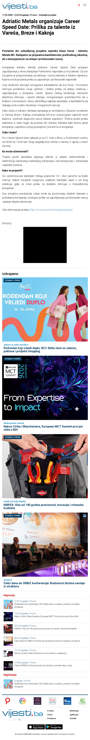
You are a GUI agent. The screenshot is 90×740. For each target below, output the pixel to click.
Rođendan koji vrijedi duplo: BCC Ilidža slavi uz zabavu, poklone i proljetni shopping (40, 349)
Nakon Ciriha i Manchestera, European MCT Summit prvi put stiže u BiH (43, 428)
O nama (50, 711)
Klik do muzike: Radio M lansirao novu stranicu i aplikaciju (40, 653)
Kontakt (73, 718)
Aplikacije (74, 715)
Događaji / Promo (12, 280)
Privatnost (51, 718)
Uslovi (49, 715)
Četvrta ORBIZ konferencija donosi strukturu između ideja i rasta (43, 665)
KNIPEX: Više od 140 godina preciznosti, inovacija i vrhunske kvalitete (43, 506)
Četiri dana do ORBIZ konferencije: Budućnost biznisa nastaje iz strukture (44, 584)
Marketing (74, 711)
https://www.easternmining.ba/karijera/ (51, 209)
